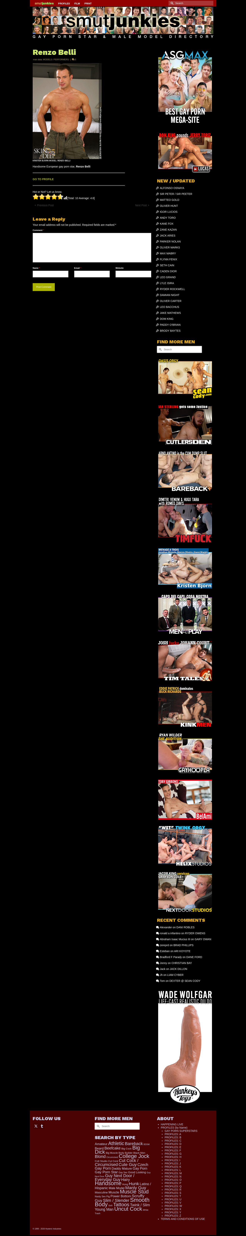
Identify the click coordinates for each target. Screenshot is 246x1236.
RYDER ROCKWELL (172, 289)
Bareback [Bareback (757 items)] (134, 1143)
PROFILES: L (173, 1170)
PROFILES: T (173, 1196)
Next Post (141, 205)
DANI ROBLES (185, 927)
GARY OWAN (203, 939)
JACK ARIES (167, 235)
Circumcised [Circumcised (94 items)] (112, 1157)
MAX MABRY (168, 253)
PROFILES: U (173, 1199)
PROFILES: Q (173, 1186)
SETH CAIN (167, 265)
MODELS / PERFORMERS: (56, 59)
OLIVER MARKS (170, 247)
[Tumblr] (42, 1126)
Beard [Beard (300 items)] (99, 1148)
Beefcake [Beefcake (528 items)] (112, 1148)
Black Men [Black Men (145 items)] (139, 1152)
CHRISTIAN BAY (181, 963)
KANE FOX (167, 223)
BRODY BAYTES (170, 330)
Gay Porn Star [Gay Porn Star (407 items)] (106, 1172)
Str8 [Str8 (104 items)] (110, 1205)
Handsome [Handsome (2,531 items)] (108, 1183)
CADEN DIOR (168, 271)
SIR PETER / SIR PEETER (176, 193)
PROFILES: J (173, 1163)
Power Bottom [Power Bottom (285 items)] (121, 1196)
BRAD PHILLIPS (183, 945)
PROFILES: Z (173, 1215)
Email (77, 268)
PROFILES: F (173, 1150)
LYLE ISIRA (167, 283)
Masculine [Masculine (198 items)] (101, 1192)
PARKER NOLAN (170, 241)
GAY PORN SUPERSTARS (181, 1130)
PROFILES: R (173, 1189)
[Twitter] (36, 1126)
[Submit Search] (171, 3)
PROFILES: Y (173, 1212)
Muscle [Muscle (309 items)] (114, 1192)
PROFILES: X (173, 1209)
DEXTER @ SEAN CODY (184, 980)
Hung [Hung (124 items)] (125, 1184)
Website (120, 268)
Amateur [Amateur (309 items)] (101, 1144)
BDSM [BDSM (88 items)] (147, 1144)
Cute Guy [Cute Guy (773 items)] (128, 1164)
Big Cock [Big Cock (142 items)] (126, 1148)
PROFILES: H (173, 1156)
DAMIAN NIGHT (170, 295)
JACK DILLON (178, 968)
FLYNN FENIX (168, 259)
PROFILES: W (173, 1205)
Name (36, 268)
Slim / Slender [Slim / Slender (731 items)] (116, 1200)
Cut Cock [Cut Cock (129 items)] (113, 1161)
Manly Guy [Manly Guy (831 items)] (135, 1187)
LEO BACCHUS (169, 306)
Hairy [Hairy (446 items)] (125, 1179)
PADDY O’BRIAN (170, 324)
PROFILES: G (173, 1153)
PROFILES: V (173, 1202)
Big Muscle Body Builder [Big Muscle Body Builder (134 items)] (119, 1152)
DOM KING (167, 318)
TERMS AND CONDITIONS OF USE (183, 1218)
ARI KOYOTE (182, 951)
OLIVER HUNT (169, 205)
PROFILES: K (173, 1166)
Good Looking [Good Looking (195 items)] (137, 1172)
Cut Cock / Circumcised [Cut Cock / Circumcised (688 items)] (116, 1162)
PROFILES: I (172, 1160)
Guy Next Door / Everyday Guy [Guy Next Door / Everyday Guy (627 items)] (114, 1177)
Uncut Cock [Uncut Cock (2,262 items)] (128, 1209)
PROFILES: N (173, 1176)
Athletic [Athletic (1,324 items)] (116, 1143)
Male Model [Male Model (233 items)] (117, 1188)
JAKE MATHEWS (170, 312)
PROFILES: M (173, 1173)
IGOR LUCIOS (169, 211)
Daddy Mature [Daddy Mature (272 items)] (122, 1168)
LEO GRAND (168, 277)
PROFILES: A (173, 1134)
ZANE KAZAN (168, 229)
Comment (38, 230)
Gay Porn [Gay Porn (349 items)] (140, 1168)
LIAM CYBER (175, 974)
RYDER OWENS (195, 933)
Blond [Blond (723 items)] (100, 1156)
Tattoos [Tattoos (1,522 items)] (121, 1204)
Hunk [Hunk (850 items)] (134, 1183)
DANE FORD (194, 957)
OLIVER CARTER (171, 301)
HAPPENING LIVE (172, 1124)
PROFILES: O (173, 1179)
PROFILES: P (173, 1183)
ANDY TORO (168, 217)
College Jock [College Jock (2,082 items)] (134, 1156)
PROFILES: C (173, 1140)
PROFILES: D (173, 1143)
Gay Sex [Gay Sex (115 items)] (123, 1172)
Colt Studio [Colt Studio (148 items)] (101, 1161)
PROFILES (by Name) (174, 1127)
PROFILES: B (173, 1137)
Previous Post (45, 205)
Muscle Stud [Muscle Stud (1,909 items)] (134, 1192)
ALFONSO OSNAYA (172, 188)
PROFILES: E (173, 1147)
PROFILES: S (173, 1192)
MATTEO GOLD (169, 199)
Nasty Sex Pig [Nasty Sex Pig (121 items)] (102, 1196)
